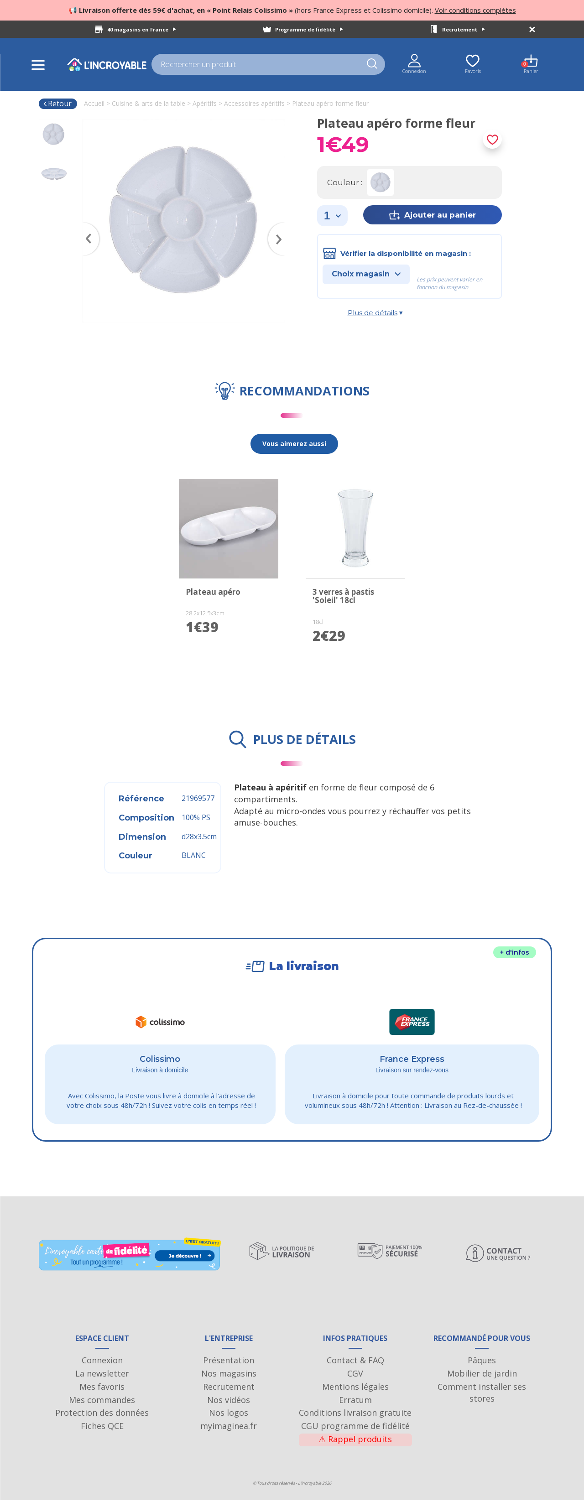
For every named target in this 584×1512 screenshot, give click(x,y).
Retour (57, 104)
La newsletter (102, 1385)
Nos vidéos (228, 1411)
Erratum (355, 1411)
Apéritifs (205, 103)
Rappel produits (355, 1450)
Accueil (94, 103)
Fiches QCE (102, 1437)
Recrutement (463, 29)
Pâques (482, 1372)
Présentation (228, 1372)
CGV (355, 1385)
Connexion (102, 1372)
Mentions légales (355, 1397)
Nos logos (228, 1424)
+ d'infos (514, 952)
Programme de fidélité (309, 29)
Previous (86, 225)
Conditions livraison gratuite (355, 1424)
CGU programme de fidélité (355, 1437)
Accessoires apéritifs (254, 103)
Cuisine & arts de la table (148, 103)
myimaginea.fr (228, 1437)
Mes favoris (102, 1397)
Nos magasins (228, 1385)
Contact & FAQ (355, 1372)
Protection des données (102, 1424)
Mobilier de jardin (482, 1385)
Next (280, 225)
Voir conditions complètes (475, 10)
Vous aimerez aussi (294, 443)
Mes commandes (102, 1411)
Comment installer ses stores (482, 1403)
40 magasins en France (141, 29)
